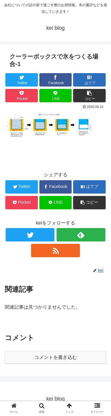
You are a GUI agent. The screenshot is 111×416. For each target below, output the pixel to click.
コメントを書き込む (55, 357)
